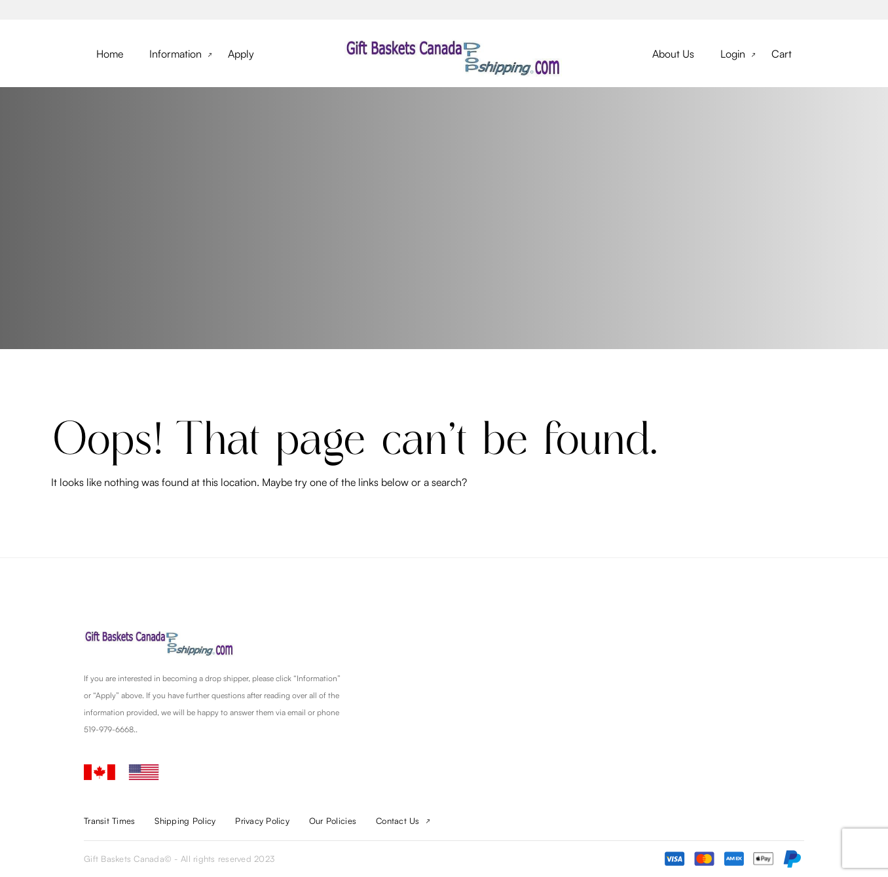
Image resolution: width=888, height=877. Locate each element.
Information (175, 53)
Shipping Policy (185, 820)
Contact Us (398, 820)
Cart (781, 53)
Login (732, 53)
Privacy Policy (262, 820)
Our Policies (332, 820)
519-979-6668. (110, 729)
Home (109, 53)
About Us (673, 53)
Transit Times (109, 820)
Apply (241, 53)
